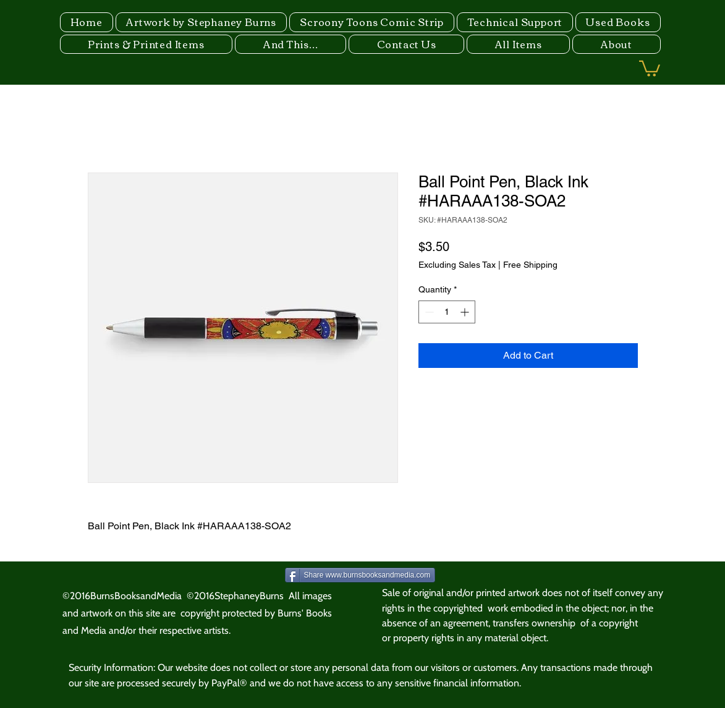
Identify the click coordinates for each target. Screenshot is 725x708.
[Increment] (465, 312)
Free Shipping (530, 265)
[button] (649, 68)
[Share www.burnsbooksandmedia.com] (360, 575)
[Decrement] (428, 312)
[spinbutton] (447, 312)
